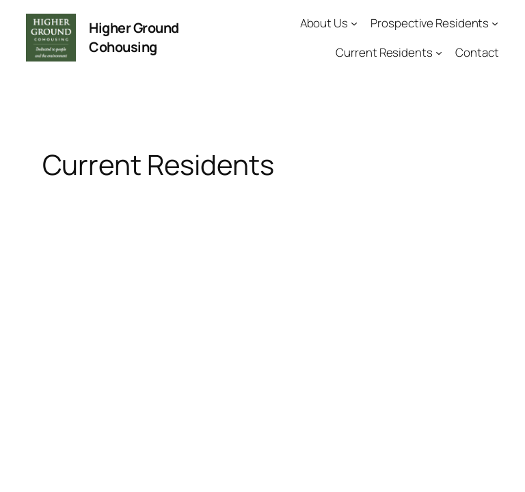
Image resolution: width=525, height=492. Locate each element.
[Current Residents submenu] (438, 52)
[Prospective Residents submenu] (495, 23)
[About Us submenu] (354, 23)
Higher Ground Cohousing (134, 37)
